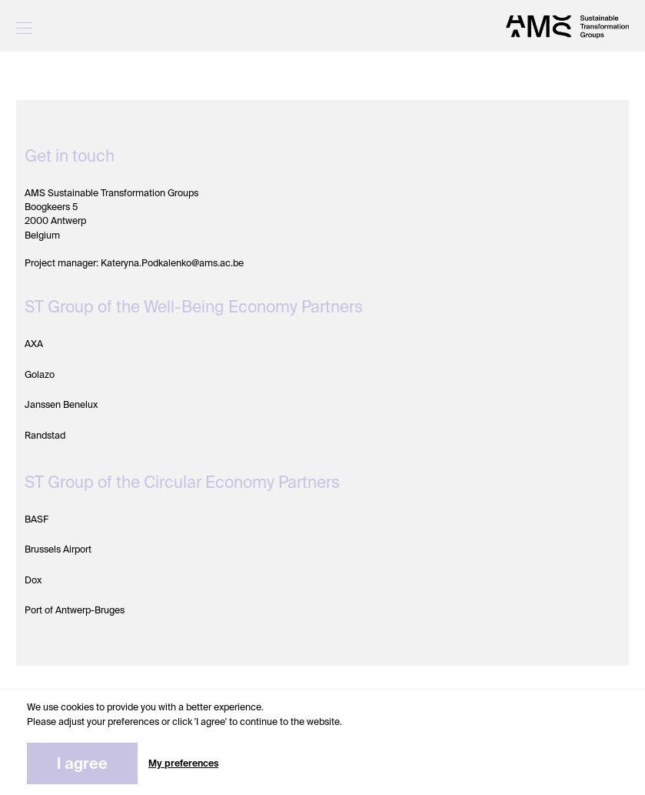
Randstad (45, 435)
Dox (33, 580)
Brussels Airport (58, 549)
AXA (34, 344)
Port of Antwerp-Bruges (75, 610)
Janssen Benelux (61, 405)
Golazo (40, 375)
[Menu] (24, 27)
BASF (36, 519)
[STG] (567, 26)
